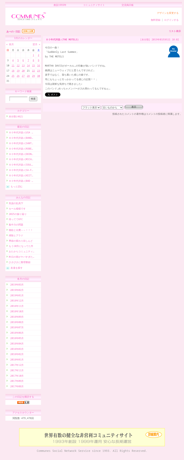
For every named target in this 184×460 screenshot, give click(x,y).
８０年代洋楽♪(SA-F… (21, 170)
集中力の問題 (16, 225)
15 (33, 65)
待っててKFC (16, 220)
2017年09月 (16, 381)
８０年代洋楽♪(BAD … (21, 181)
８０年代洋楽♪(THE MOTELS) (62, 39)
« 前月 (10, 44)
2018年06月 (16, 333)
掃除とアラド (16, 236)
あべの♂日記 (13, 31)
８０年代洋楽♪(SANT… (21, 144)
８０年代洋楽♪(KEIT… (21, 176)
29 (33, 76)
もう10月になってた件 (21, 246)
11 (13, 65)
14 (28, 65)
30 (38, 76)
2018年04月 (16, 344)
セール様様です (17, 209)
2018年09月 (16, 317)
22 (33, 70)
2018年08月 (16, 322)
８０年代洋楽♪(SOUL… (21, 165)
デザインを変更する (168, 13)
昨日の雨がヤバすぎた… (21, 257)
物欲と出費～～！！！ (21, 230)
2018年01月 (16, 360)
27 (23, 76)
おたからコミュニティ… (21, 252)
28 (28, 76)
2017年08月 (16, 387)
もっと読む (17, 187)
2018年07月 (16, 328)
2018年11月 (16, 306)
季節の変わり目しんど (21, 241)
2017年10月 (16, 376)
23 (38, 70)
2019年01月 (16, 296)
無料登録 (155, 20)
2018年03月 (16, 349)
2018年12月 (16, 301)
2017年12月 (16, 365)
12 (18, 65)
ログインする (171, 20)
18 (13, 70)
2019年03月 (16, 285)
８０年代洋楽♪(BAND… (21, 138)
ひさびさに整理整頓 (19, 262)
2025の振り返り (18, 214)
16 (38, 65)
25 (13, 76)
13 (23, 65)
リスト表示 (175, 31)
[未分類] (145, 39)
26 (18, 76)
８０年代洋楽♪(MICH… (21, 160)
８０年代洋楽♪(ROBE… (21, 149)
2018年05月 (16, 338)
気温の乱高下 (16, 204)
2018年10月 (16, 312)
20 (23, 70)
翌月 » (36, 44)
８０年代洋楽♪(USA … (21, 133)
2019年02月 (16, 290)
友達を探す (17, 268)
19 (18, 70)
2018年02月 (16, 354)
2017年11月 (16, 371)
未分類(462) (16, 117)
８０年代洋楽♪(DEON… (21, 154)
